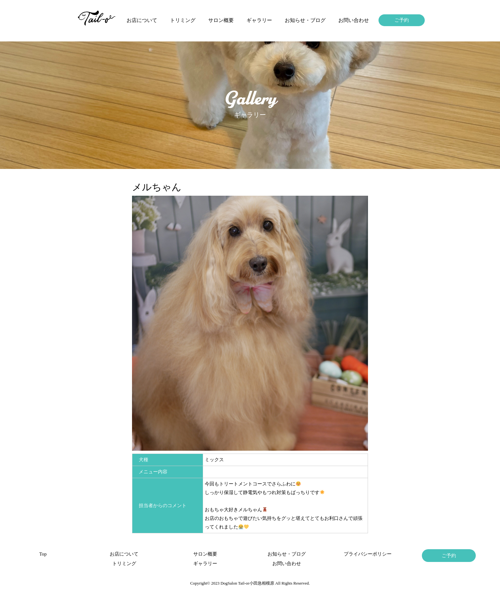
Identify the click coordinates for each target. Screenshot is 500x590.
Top (43, 554)
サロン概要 (221, 20)
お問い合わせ (353, 20)
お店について (142, 20)
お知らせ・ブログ (305, 20)
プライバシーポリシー (368, 554)
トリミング (182, 20)
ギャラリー (259, 20)
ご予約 (401, 20)
